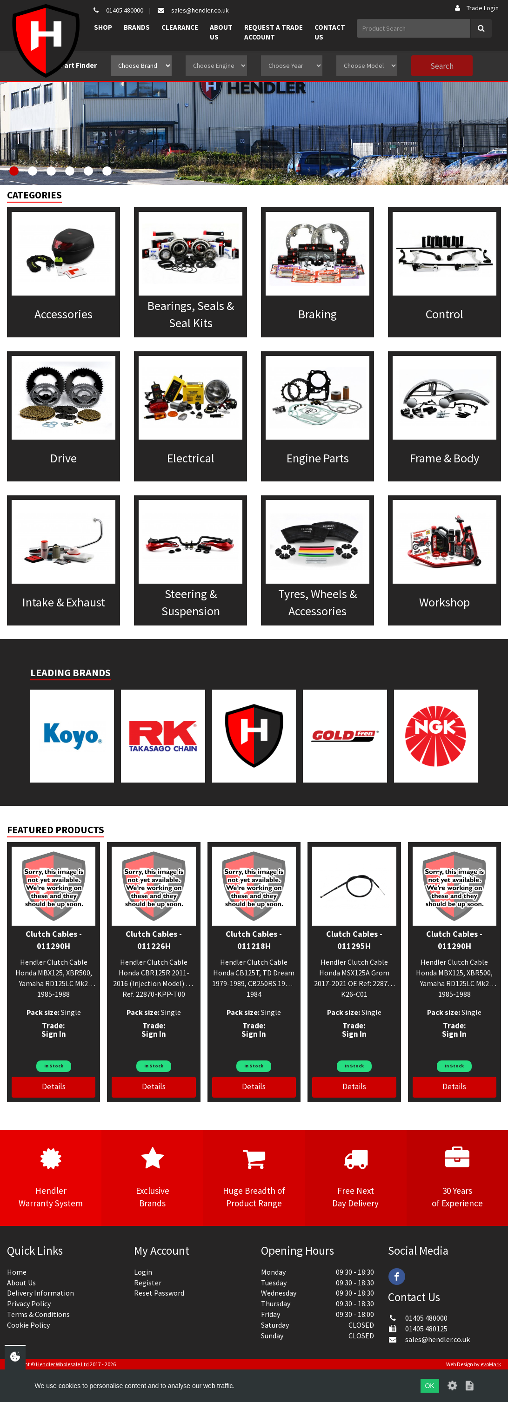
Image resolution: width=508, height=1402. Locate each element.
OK (429, 1385)
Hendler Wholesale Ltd (62, 1364)
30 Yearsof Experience (457, 1177)
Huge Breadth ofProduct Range (254, 1177)
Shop (103, 27)
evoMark (491, 1364)
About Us (221, 32)
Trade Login (476, 8)
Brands (137, 27)
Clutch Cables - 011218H (254, 939)
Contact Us (329, 32)
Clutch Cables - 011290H (54, 939)
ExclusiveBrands (152, 1177)
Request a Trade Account (273, 32)
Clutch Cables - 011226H (154, 939)
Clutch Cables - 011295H (354, 939)
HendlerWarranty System (50, 1177)
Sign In (53, 1034)
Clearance (179, 27)
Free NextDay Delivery (355, 1177)
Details (54, 1086)
